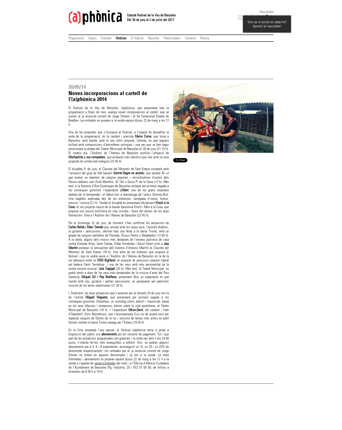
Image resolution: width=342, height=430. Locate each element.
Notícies (121, 38)
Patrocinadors (172, 38)
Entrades (106, 38)
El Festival (137, 38)
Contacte (190, 38)
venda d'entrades (105, 363)
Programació (76, 38)
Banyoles (153, 38)
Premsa (204, 38)
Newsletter (267, 12)
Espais (92, 38)
